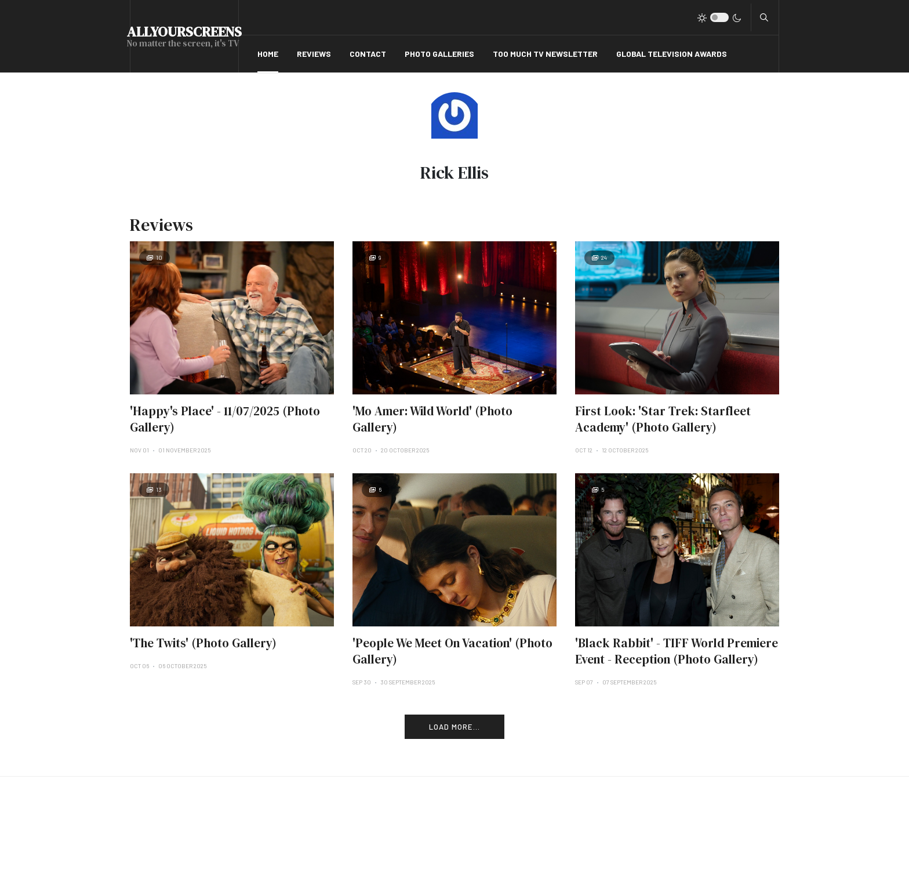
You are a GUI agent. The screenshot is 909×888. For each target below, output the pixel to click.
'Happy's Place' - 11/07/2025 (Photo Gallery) (225, 419)
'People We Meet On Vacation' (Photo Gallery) (452, 651)
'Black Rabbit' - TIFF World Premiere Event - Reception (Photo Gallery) (676, 651)
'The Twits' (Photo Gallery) (203, 643)
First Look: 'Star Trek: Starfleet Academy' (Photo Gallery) (663, 419)
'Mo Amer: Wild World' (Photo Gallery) (432, 419)
